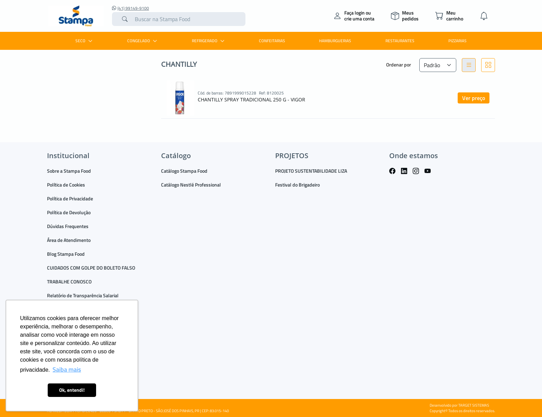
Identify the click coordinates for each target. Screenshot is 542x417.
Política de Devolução (69, 212)
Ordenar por (398, 64)
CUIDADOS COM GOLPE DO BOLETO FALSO (91, 267)
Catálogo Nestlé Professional (191, 184)
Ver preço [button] (473, 98)
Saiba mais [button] (67, 369)
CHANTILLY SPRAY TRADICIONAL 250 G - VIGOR (251, 99)
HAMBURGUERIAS (335, 40)
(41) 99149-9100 (130, 8)
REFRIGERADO (209, 40)
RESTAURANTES (399, 40)
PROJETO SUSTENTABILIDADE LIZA (311, 170)
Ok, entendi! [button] (72, 390)
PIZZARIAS (457, 40)
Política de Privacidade (70, 198)
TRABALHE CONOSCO (69, 281)
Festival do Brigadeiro (297, 184)
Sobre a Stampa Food (69, 170)
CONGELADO (143, 40)
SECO (84, 40)
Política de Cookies (66, 184)
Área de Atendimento (69, 240)
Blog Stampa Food (66, 253)
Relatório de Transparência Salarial (83, 295)
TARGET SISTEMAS (473, 405)
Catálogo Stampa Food (184, 170)
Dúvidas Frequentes (67, 226)
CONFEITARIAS (272, 40)
